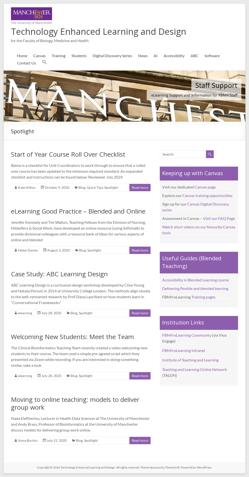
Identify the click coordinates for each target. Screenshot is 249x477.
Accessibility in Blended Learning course (195, 280)
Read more (140, 187)
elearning (25, 313)
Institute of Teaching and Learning (190, 360)
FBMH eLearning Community (186, 335)
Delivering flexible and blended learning (195, 288)
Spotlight (111, 187)
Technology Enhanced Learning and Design (98, 31)
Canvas (39, 55)
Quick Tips (95, 187)
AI (156, 55)
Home (22, 55)
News (143, 55)
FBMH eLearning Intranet (183, 350)
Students (79, 55)
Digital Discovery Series (112, 55)
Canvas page (205, 187)
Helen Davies (28, 250)
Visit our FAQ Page (219, 218)
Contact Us (26, 63)
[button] (44, 63)
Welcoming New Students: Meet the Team (72, 336)
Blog (82, 187)
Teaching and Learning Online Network (194, 369)
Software (212, 55)
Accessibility (174, 55)
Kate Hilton (27, 187)
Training (58, 55)
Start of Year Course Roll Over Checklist (68, 154)
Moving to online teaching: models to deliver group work (75, 403)
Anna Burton (27, 440)
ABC (194, 55)
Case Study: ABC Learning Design (59, 274)
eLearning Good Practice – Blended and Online (78, 211)
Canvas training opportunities (207, 195)
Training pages (203, 297)
